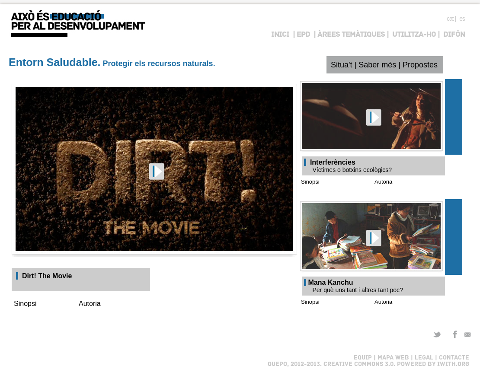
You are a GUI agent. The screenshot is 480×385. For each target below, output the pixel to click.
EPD (303, 35)
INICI (280, 35)
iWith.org (453, 364)
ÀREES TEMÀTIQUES (351, 35)
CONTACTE (453, 358)
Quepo (277, 364)
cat (450, 18)
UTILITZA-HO (414, 35)
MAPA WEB (393, 358)
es (462, 18)
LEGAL (423, 358)
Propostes (420, 64)
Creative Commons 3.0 (358, 364)
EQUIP (363, 358)
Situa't (341, 64)
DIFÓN (454, 35)
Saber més (377, 64)
